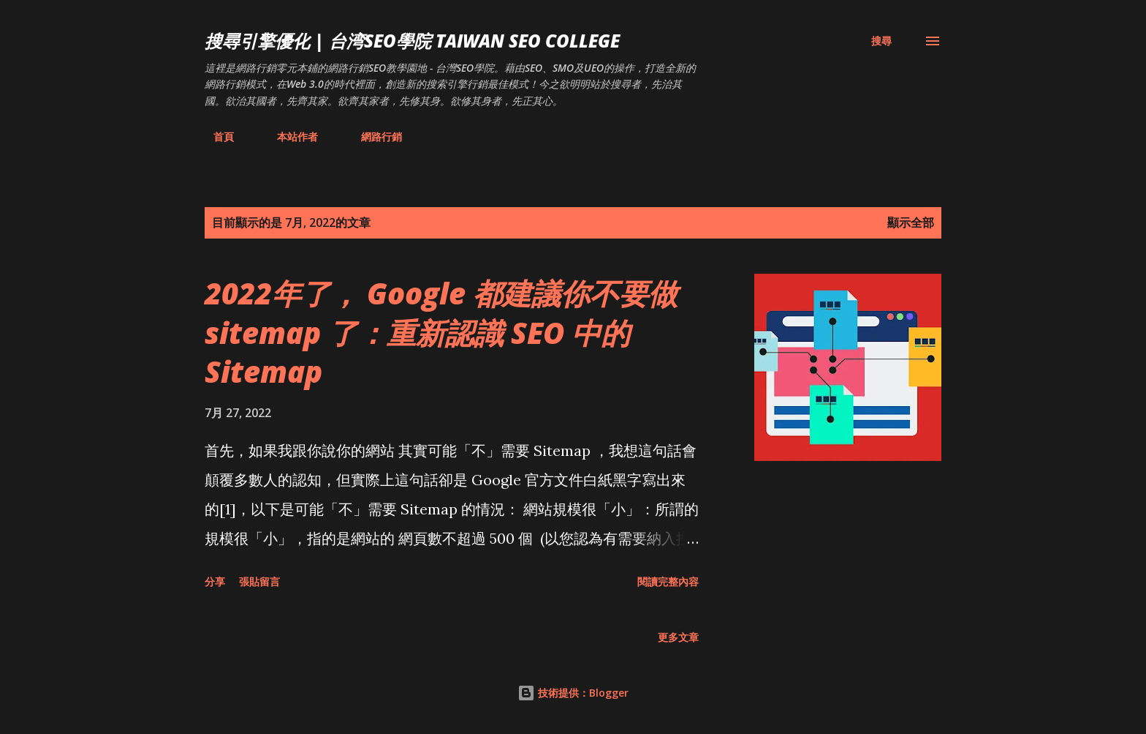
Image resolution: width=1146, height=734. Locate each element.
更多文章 (678, 637)
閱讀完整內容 (668, 581)
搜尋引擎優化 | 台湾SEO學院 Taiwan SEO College (412, 41)
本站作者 (288, 136)
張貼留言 (259, 581)
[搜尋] (881, 41)
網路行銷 (372, 136)
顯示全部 (910, 222)
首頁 (215, 136)
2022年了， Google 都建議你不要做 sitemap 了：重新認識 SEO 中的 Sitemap (441, 332)
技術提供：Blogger (573, 693)
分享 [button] (215, 581)
